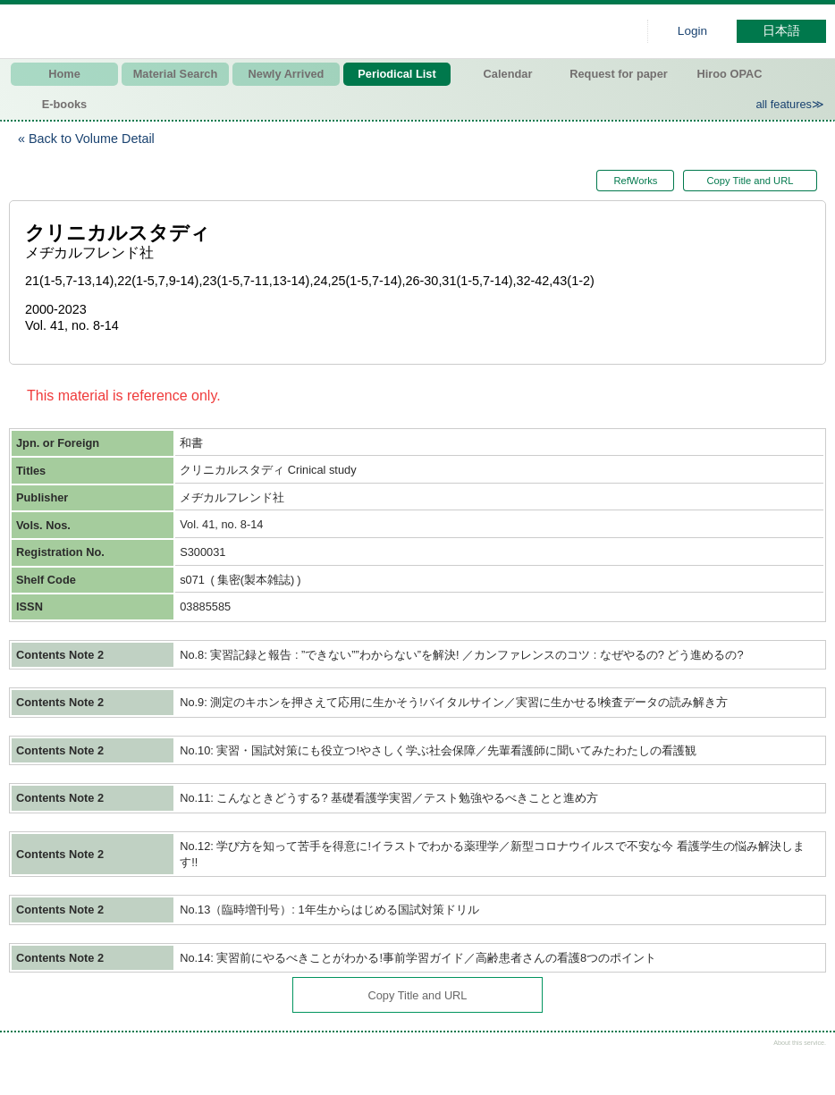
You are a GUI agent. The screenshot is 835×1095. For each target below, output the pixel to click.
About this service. (799, 1043)
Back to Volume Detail (92, 138)
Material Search (175, 73)
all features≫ (789, 104)
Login (692, 31)
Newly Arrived (287, 73)
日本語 (781, 31)
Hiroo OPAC (730, 73)
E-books (64, 104)
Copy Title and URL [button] (749, 180)
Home (64, 73)
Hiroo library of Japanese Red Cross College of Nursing (196, 31)
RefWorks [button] (626, 180)
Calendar (508, 73)
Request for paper (618, 73)
